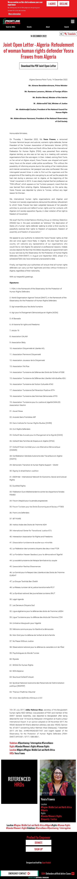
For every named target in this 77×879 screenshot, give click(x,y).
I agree (52, 4)
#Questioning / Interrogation (29, 742)
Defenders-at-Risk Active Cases (56, 873)
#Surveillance (47, 742)
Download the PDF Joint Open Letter (38, 66)
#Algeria (20, 749)
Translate (72, 33)
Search (66, 27)
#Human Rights (43, 746)
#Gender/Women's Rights (25, 746)
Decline (64, 4)
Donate (29, 27)
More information (14, 13)
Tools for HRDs (10, 27)
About (48, 27)
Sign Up (38, 849)
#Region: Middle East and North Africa (39, 749)
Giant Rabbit (46, 862)
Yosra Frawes (20, 753)
